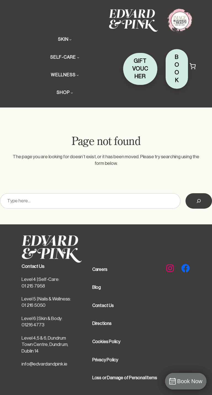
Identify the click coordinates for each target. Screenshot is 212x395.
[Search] (199, 201)
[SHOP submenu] (72, 93)
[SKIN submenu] (70, 39)
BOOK (176, 69)
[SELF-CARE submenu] (78, 57)
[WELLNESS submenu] (77, 75)
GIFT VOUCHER (140, 68)
